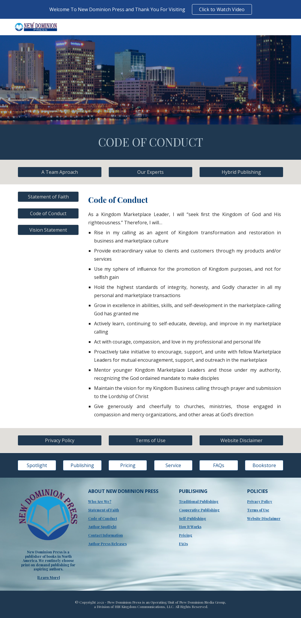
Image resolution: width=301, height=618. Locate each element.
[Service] (173, 465)
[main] (151, 142)
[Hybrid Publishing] (241, 172)
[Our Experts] (150, 172)
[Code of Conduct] (48, 213)
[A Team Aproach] (59, 172)
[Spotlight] (37, 465)
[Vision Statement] (48, 230)
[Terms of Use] (150, 440)
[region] (150, 9)
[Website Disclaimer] (241, 440)
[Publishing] (82, 465)
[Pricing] (128, 465)
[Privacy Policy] (59, 440)
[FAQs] (219, 465)
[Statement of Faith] (48, 197)
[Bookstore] (264, 465)
